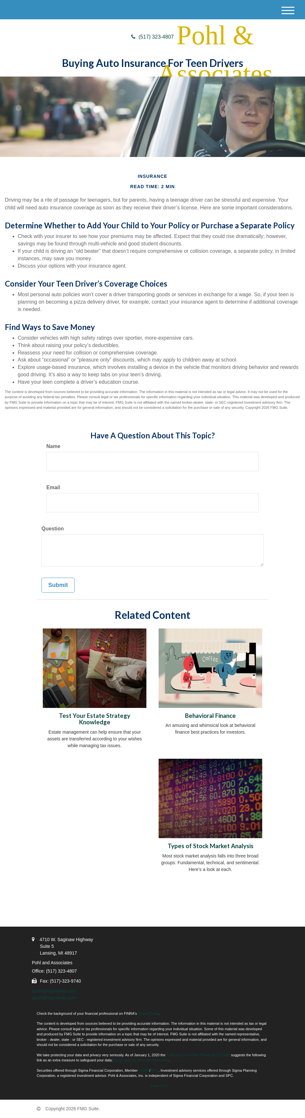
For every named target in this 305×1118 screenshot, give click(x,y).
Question (53, 528)
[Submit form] (58, 585)
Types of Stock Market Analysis (211, 845)
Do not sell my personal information (141, 1060)
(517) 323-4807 (152, 37)
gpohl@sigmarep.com (54, 997)
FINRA (144, 1070)
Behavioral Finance (210, 715)
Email (53, 487)
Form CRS (159, 1086)
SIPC (154, 1070)
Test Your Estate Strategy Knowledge (94, 719)
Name (53, 446)
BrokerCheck (148, 1013)
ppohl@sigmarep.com (54, 991)
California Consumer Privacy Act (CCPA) (198, 1055)
